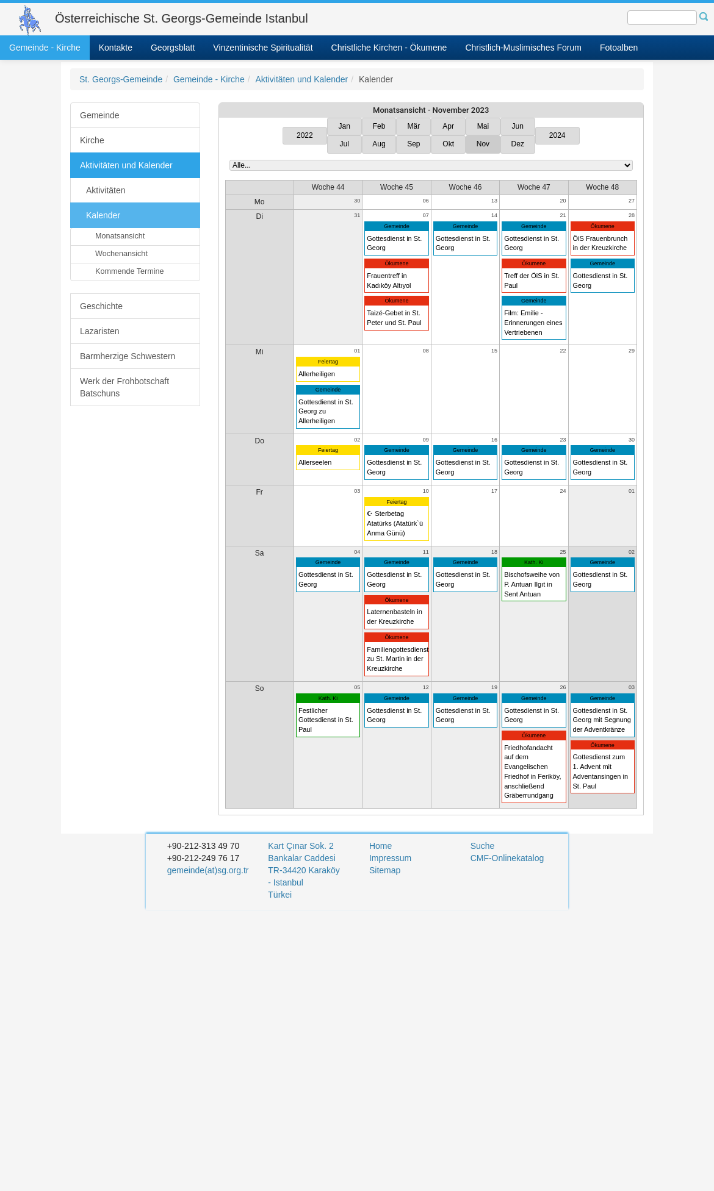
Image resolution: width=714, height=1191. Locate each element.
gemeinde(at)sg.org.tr (208, 870)
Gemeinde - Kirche (45, 47)
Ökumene (397, 263)
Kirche (92, 140)
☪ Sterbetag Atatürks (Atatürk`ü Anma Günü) (395, 523)
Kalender (103, 215)
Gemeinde (100, 115)
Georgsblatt (173, 47)
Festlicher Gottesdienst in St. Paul (325, 720)
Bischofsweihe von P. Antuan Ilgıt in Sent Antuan (532, 584)
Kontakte (115, 47)
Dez (517, 144)
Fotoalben (619, 47)
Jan (344, 126)
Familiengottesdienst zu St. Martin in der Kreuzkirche (397, 659)
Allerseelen (314, 462)
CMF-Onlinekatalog (507, 858)
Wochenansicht (121, 253)
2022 (305, 135)
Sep (413, 144)
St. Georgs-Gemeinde (120, 79)
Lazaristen (100, 331)
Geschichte (101, 306)
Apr (448, 126)
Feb (379, 126)
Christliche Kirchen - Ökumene (389, 47)
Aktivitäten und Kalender (301, 79)
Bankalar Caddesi (302, 858)
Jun (518, 126)
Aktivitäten (106, 190)
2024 (557, 135)
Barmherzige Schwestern (127, 356)
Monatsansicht (120, 236)
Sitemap (384, 870)
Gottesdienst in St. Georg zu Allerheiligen (325, 411)
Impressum (390, 858)
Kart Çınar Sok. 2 (300, 846)
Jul (344, 144)
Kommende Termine (129, 271)
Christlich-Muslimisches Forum (523, 47)
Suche (483, 846)
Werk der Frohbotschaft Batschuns (124, 387)
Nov (483, 144)
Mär (414, 126)
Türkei (281, 895)
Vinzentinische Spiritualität (262, 47)
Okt (448, 144)
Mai (483, 126)
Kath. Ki (534, 562)
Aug (378, 144)
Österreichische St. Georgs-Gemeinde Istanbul (181, 18)
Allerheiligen (316, 373)
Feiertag (328, 362)
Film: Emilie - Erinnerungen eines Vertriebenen (533, 322)
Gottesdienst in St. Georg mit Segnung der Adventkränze (602, 720)
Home (380, 846)
